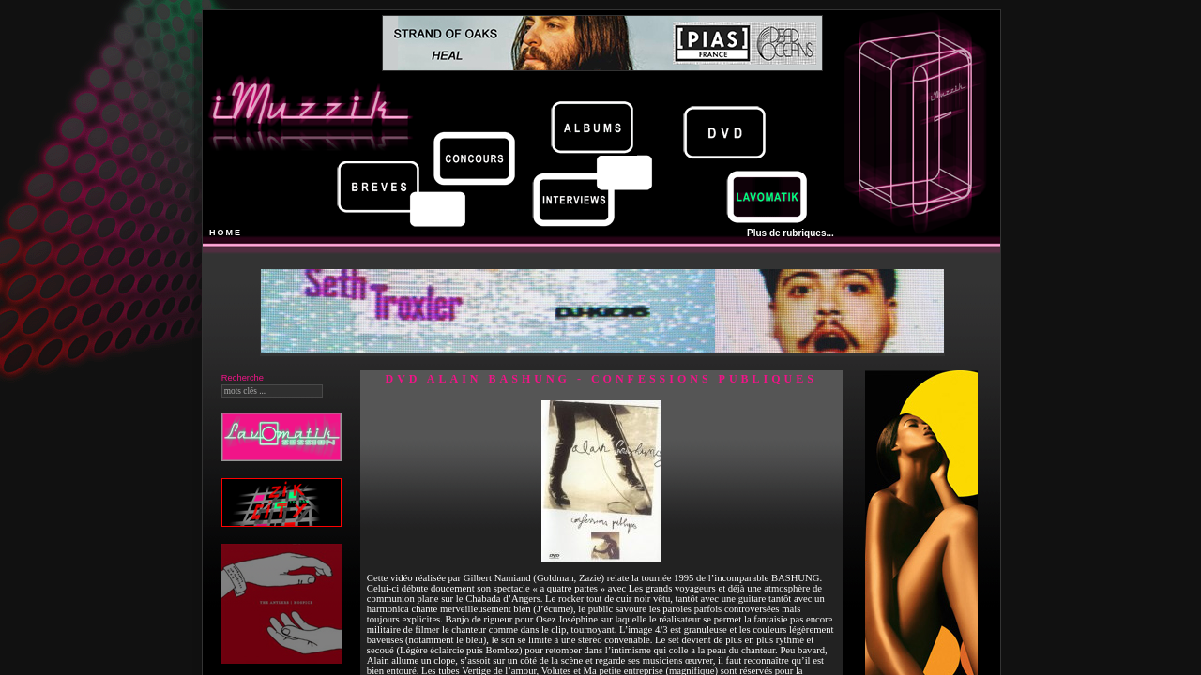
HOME (225, 232)
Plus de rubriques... (790, 233)
